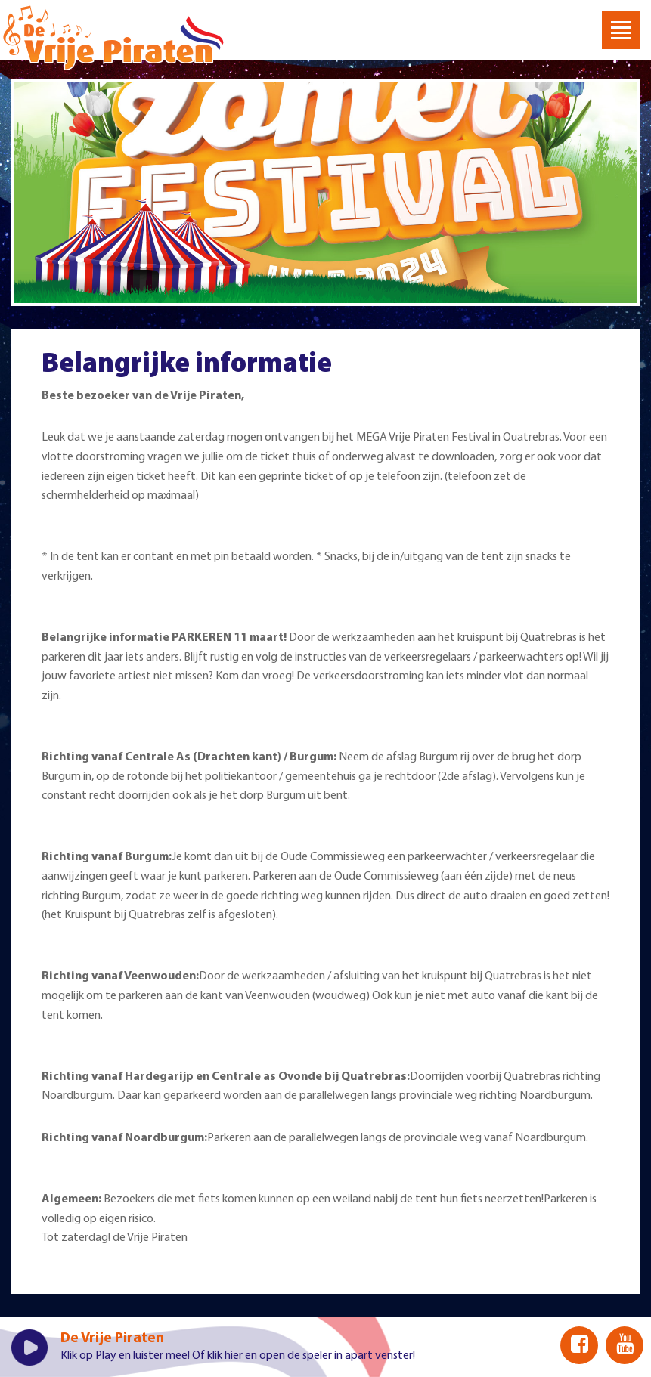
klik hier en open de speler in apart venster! (311, 1356)
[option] (325, 192)
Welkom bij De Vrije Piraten (113, 38)
